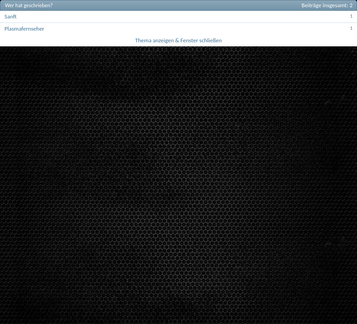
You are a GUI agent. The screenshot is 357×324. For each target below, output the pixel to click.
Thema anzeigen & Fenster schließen (178, 40)
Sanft (10, 16)
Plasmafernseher (24, 28)
